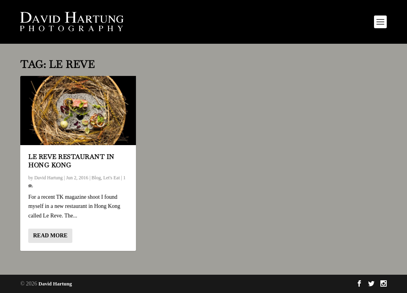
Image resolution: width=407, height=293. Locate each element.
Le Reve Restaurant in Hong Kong (71, 161)
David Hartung (48, 177)
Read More (50, 236)
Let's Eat (111, 177)
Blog (96, 177)
